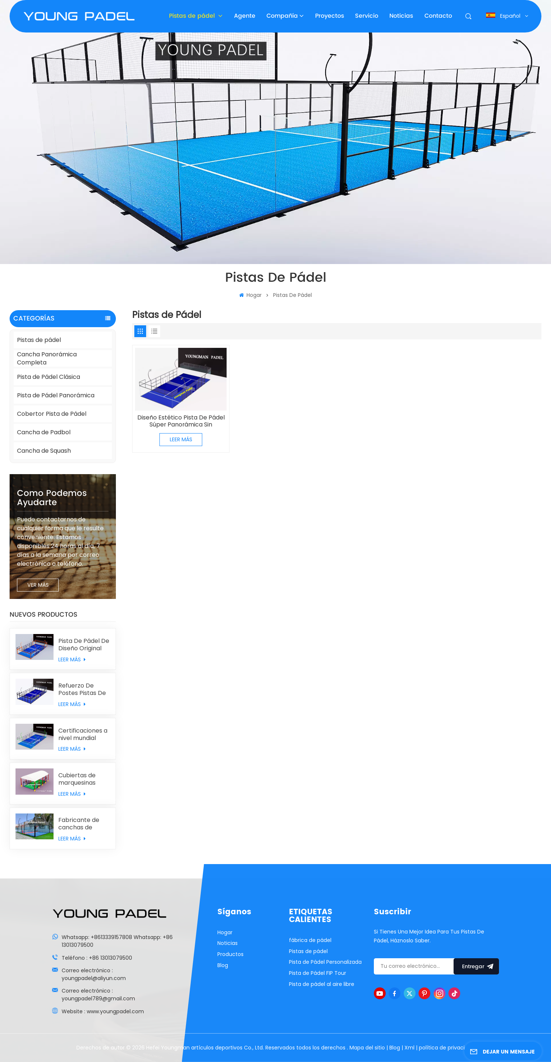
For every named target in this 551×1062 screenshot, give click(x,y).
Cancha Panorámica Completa (47, 358)
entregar (476, 966)
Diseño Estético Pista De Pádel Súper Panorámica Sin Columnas (181, 421)
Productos (230, 954)
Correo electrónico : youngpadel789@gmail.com (98, 994)
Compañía (282, 16)
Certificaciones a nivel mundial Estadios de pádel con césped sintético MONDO (83, 734)
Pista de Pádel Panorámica (55, 395)
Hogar (250, 295)
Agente (244, 16)
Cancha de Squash (44, 450)
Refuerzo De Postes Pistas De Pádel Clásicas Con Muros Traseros (82, 689)
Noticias (401, 16)
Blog (222, 965)
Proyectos (329, 16)
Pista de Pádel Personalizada (325, 962)
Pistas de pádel (193, 16)
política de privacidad (447, 1047)
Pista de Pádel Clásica (48, 377)
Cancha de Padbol (43, 432)
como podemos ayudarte (52, 498)
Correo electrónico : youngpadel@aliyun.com (94, 974)
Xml (409, 1047)
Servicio (366, 16)
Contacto (438, 16)
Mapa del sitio (367, 1047)
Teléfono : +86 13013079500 (97, 958)
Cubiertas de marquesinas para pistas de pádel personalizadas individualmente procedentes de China (81, 779)
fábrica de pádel (310, 940)
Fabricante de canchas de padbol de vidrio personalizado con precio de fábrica (81, 823)
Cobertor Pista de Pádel (51, 414)
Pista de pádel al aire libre (321, 984)
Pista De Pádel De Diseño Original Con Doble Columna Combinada (83, 644)
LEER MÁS (72, 659)
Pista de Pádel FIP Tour (317, 973)
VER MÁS (38, 585)
